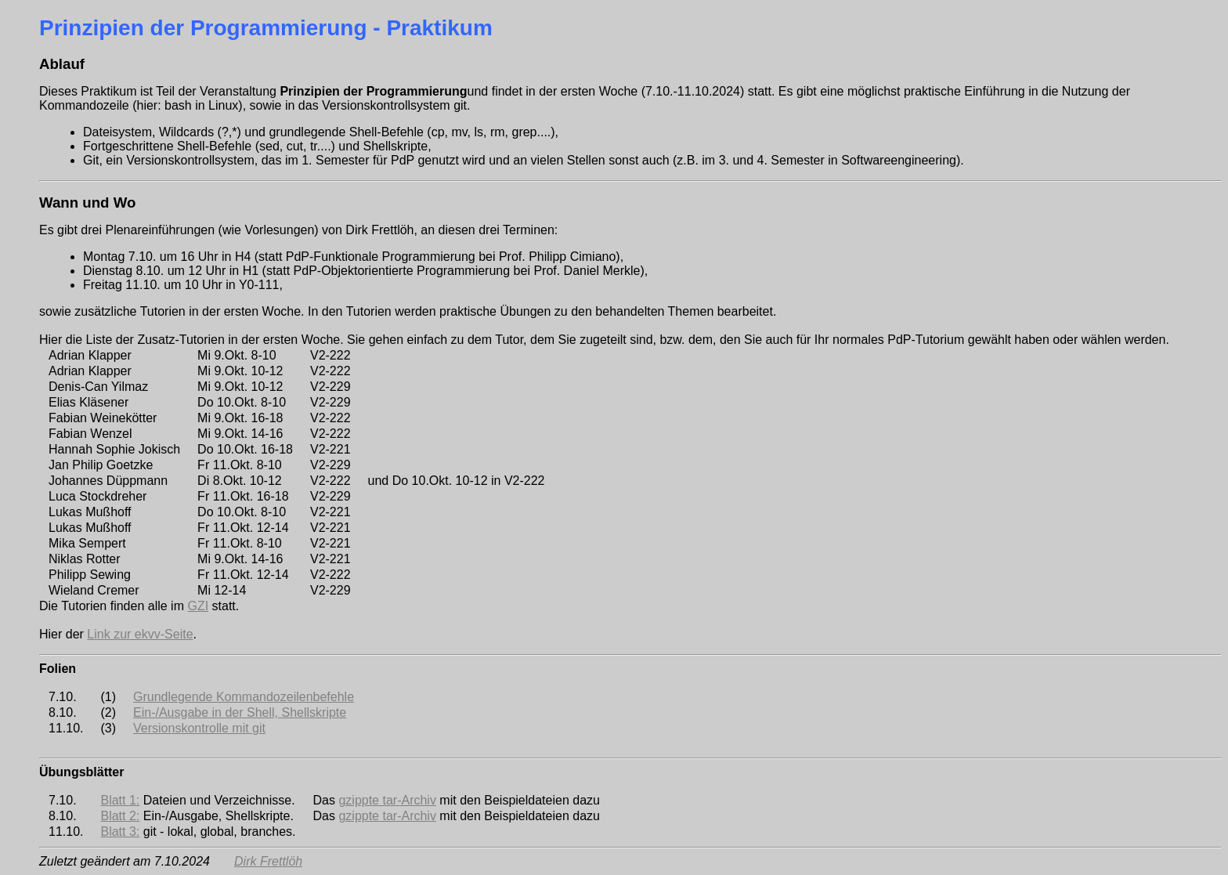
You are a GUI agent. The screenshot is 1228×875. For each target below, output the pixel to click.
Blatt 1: (119, 800)
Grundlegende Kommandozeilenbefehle (243, 696)
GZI (197, 606)
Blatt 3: (119, 831)
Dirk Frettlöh (268, 861)
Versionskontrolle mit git (199, 728)
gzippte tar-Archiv (387, 800)
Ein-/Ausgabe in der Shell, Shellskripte (239, 712)
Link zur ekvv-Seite (140, 634)
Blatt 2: (119, 816)
